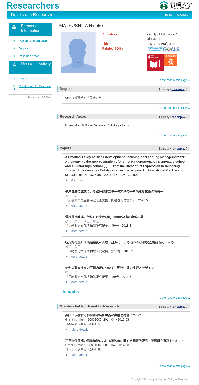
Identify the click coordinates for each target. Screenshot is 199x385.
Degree (23, 48)
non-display (178, 89)
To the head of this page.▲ (174, 80)
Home (168, 14)
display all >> (71, 291)
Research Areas (29, 56)
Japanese (182, 14)
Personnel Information (33, 40)
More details (76, 180)
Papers (23, 78)
